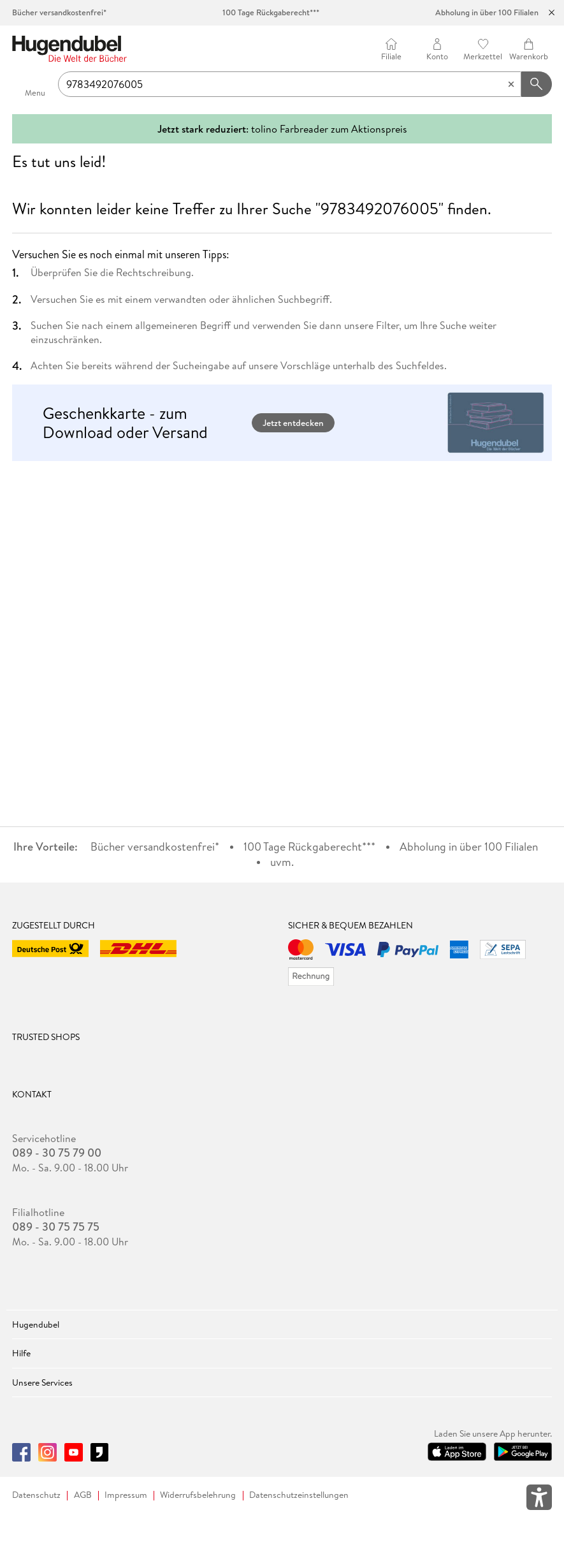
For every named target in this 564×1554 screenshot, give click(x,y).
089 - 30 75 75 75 (55, 1227)
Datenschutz (36, 1495)
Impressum (126, 1495)
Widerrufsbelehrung (198, 1495)
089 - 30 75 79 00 (56, 1153)
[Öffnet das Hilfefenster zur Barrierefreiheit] (539, 1499)
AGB (83, 1495)
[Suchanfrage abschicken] (536, 84)
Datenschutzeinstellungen (299, 1495)
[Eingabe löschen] (511, 84)
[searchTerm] (289, 84)
